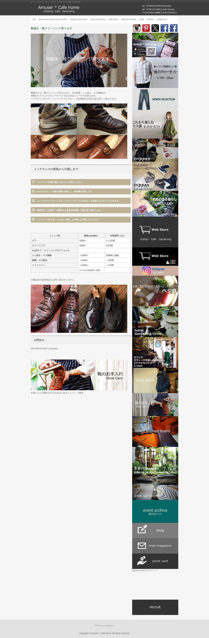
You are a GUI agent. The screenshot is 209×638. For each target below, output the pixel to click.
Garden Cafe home (78, 19)
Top (34, 19)
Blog (142, 19)
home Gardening (97, 19)
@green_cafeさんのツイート (145, 570)
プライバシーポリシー (104, 625)
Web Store (113, 19)
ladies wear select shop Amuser (53, 19)
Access (150, 19)
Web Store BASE (128, 19)
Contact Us (161, 19)
